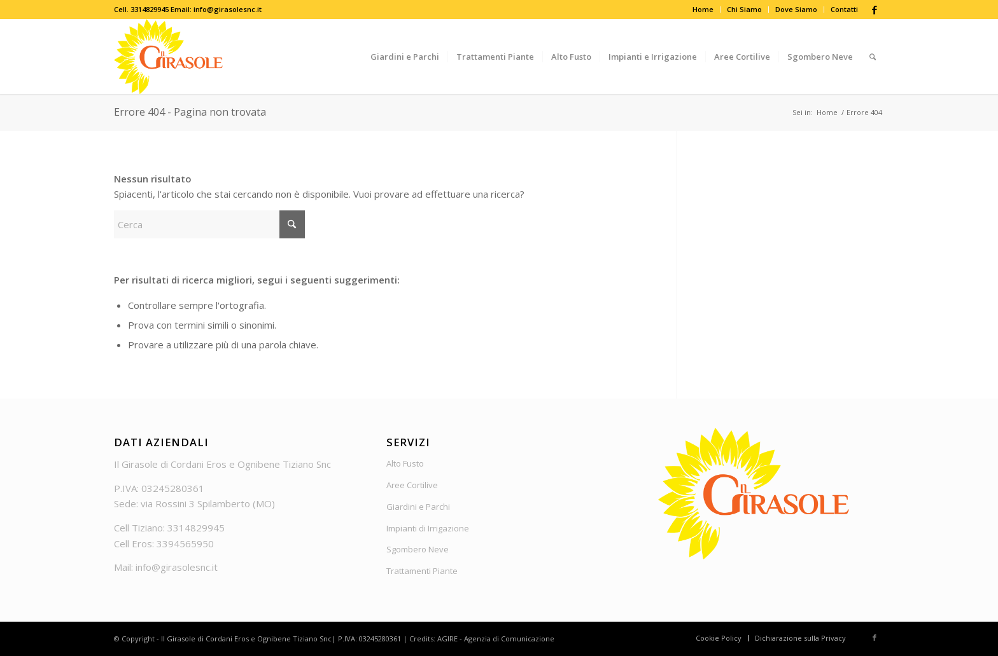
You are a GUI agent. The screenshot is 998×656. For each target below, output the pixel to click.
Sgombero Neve (417, 549)
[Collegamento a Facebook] (874, 9)
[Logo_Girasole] (168, 56)
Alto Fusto (405, 463)
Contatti (844, 9)
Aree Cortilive (412, 485)
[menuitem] (703, 9)
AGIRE (447, 638)
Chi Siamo (744, 9)
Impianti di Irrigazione (427, 528)
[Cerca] (872, 56)
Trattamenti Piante (422, 571)
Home (702, 9)
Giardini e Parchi (418, 506)
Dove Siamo (796, 9)
